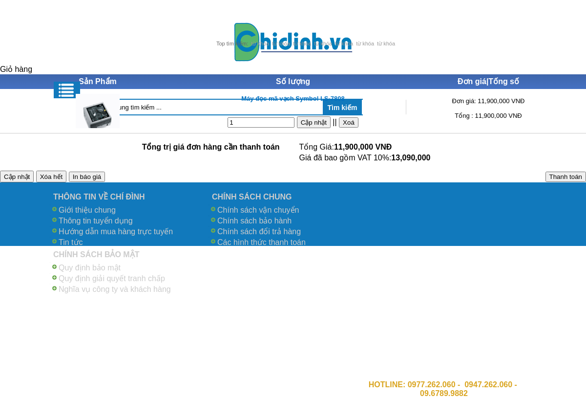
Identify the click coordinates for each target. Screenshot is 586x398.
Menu (67, 90)
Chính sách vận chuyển (258, 210)
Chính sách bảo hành (254, 221)
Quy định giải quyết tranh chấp (112, 278)
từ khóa (260, 43)
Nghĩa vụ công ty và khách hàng (115, 289)
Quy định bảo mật (90, 268)
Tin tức (71, 242)
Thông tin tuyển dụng (96, 221)
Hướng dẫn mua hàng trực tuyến (116, 231)
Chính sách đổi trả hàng (259, 231)
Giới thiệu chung (87, 210)
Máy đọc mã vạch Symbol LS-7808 (293, 98)
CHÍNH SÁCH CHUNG (252, 197)
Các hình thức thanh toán (261, 242)
